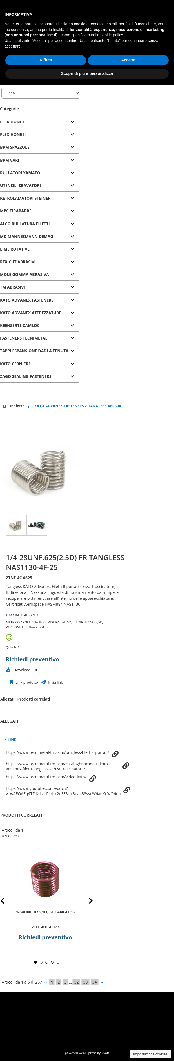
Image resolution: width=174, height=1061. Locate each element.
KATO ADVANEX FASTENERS (26, 300)
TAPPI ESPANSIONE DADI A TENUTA (34, 350)
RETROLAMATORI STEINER (25, 198)
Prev (7, 901)
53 (85, 982)
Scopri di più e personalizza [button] (87, 73)
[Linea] (40, 93)
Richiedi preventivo (32, 659)
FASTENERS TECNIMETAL (23, 338)
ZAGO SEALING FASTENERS (26, 376)
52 (76, 982)
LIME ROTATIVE (15, 249)
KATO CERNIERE (15, 363)
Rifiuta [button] (46, 60)
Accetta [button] (128, 60)
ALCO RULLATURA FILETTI (25, 223)
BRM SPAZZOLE (15, 147)
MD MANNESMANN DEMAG (26, 236)
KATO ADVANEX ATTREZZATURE (30, 312)
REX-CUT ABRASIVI (17, 261)
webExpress (87, 1053)
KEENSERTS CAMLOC (19, 325)
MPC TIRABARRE (16, 210)
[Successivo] (102, 982)
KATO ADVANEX (26, 615)
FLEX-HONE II (13, 134)
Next (86, 901)
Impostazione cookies (150, 1054)
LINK (12, 739)
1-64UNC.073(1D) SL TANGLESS (45, 912)
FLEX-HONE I (12, 121)
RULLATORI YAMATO (20, 172)
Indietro (13, 406)
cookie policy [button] (112, 35)
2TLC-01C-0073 (45, 927)
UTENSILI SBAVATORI (20, 185)
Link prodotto (26, 682)
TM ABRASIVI (12, 287)
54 (94, 982)
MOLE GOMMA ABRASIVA (24, 274)
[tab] (39, 122)
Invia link (55, 682)
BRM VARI (9, 160)
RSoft (105, 1053)
